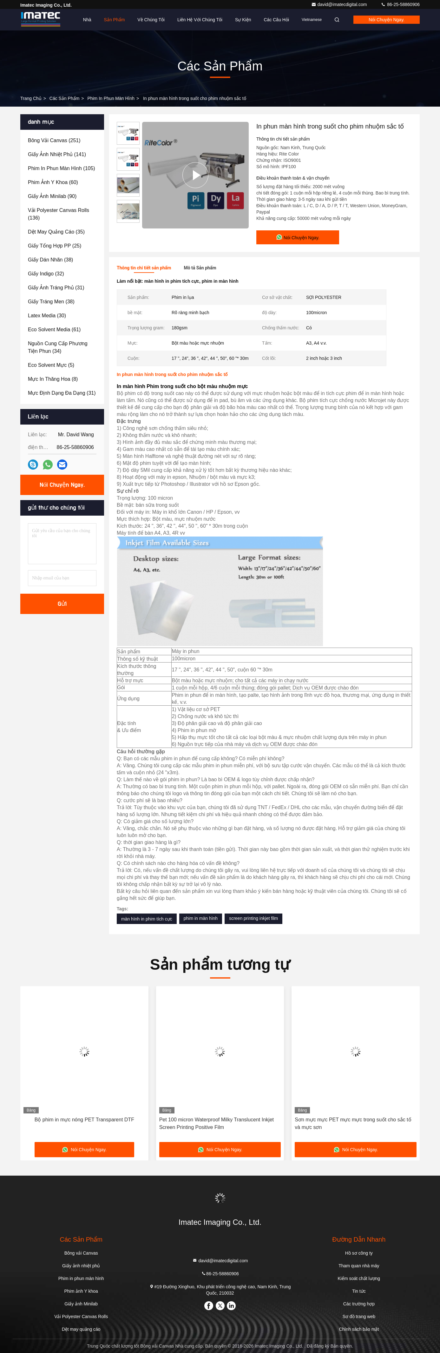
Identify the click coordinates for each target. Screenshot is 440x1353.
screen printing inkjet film (253, 918)
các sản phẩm (64, 98)
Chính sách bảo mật (359, 1329)
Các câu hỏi (276, 19)
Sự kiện (243, 19)
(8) (53, 379)
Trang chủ (31, 98)
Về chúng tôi (151, 19)
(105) (61, 168)
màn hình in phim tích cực (146, 918)
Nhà (87, 19)
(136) (58, 214)
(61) (54, 329)
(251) (54, 140)
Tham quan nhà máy (358, 1265)
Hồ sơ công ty (359, 1253)
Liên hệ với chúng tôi (199, 19)
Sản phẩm (114, 19)
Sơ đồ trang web (359, 1316)
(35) (56, 231)
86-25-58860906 (400, 4)
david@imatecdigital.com (339, 4)
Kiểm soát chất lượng (359, 1278)
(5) (51, 365)
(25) (54, 245)
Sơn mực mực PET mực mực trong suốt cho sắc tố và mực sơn (353, 1123)
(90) (52, 196)
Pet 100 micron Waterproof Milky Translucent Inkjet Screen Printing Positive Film (216, 1123)
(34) (58, 347)
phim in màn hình (201, 918)
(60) (53, 182)
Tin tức (359, 1291)
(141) (57, 154)
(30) (47, 315)
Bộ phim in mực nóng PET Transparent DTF (84, 1119)
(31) (56, 287)
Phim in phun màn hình (111, 98)
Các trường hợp (359, 1303)
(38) (50, 259)
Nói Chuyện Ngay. (386, 19)
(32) (46, 273)
